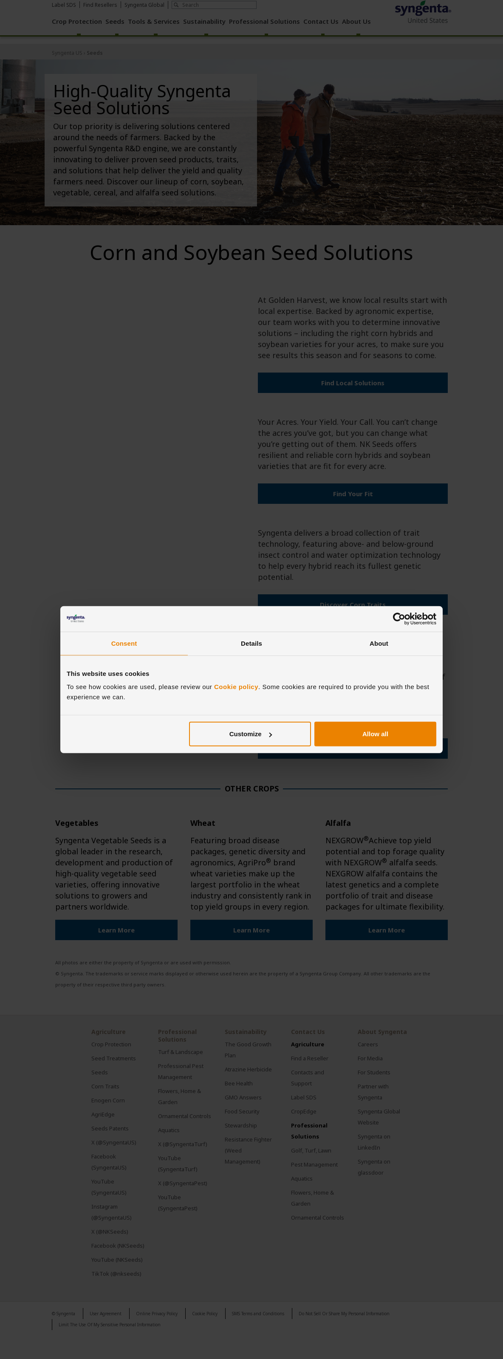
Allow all (375, 733)
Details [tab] (251, 643)
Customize (250, 733)
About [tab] (379, 643)
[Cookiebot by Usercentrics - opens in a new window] (399, 618)
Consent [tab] (124, 643)
